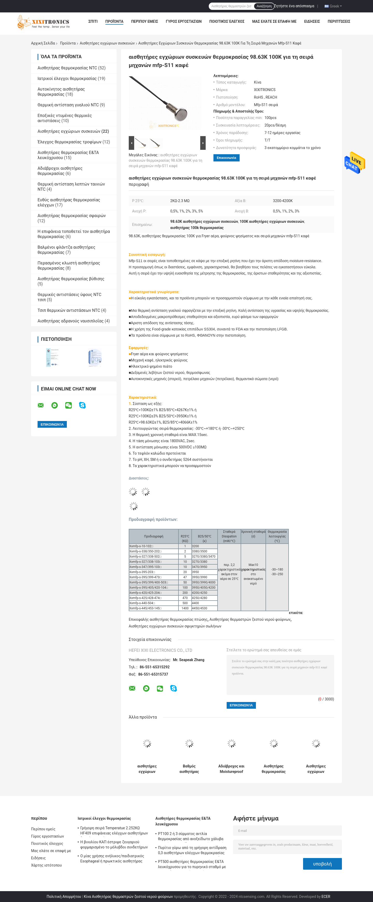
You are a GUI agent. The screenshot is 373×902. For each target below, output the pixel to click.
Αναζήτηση (264, 6)
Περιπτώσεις (339, 21)
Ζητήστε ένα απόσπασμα (294, 6)
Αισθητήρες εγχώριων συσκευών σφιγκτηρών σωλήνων (175, 626)
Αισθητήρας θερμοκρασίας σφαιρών (72, 215)
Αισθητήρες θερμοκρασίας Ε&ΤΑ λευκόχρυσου (183, 821)
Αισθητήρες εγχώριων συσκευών (107, 43)
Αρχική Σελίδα (43, 43)
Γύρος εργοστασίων (184, 21)
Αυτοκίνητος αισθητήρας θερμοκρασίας (61, 92)
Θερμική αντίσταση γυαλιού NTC (68, 104)
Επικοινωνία (226, 158)
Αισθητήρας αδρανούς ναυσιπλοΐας (71, 321)
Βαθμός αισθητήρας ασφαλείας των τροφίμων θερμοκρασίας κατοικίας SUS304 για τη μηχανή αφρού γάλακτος (189, 769)
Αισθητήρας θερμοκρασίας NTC (67, 67)
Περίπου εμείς (144, 21)
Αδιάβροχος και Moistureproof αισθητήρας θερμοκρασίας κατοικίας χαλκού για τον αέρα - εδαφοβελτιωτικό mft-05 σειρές (231, 769)
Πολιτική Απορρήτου (64, 896)
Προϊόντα (114, 21)
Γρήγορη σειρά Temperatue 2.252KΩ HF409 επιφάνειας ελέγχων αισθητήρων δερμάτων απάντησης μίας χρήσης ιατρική (114, 831)
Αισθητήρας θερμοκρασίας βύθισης (71, 278)
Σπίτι (92, 21)
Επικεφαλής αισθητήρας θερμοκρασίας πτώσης (168, 619)
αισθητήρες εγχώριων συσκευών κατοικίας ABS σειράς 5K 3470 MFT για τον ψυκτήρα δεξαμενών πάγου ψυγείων (147, 769)
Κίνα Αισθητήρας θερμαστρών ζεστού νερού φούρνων (128, 896)
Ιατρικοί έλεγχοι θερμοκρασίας (67, 78)
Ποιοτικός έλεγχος (226, 21)
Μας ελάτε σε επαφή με (274, 21)
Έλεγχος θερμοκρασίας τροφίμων (70, 141)
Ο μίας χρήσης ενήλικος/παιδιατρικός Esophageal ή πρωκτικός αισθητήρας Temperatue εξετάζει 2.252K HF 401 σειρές (112, 859)
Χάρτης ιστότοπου (46, 865)
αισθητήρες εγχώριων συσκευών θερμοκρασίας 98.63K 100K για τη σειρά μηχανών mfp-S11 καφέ (165, 160)
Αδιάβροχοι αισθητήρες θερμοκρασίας (60, 171)
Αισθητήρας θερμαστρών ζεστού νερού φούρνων (250, 619)
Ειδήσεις (312, 21)
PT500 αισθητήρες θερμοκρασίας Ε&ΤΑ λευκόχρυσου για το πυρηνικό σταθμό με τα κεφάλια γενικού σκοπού (192, 865)
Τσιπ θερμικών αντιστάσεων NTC (69, 310)
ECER (325, 896)
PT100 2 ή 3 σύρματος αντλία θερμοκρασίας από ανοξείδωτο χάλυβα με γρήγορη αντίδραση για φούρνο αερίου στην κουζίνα (192, 837)
